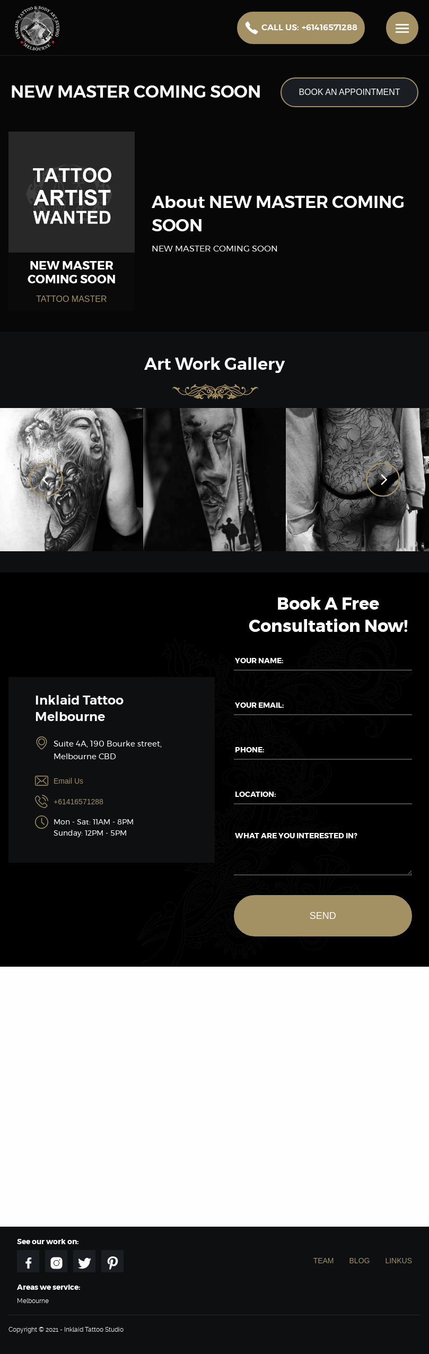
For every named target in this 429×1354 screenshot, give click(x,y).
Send (323, 915)
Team (323, 1260)
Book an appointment (349, 92)
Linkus (398, 1260)
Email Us (68, 781)
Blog (359, 1260)
